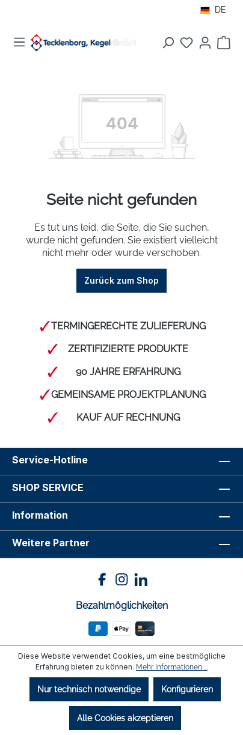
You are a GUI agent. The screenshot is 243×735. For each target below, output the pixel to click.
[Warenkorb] (224, 42)
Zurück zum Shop (121, 280)
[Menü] (19, 42)
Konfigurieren (187, 689)
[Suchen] (168, 42)
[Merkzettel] (186, 42)
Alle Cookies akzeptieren (125, 718)
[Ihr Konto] (205, 42)
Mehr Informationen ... (172, 667)
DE (213, 9)
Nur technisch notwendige (89, 689)
